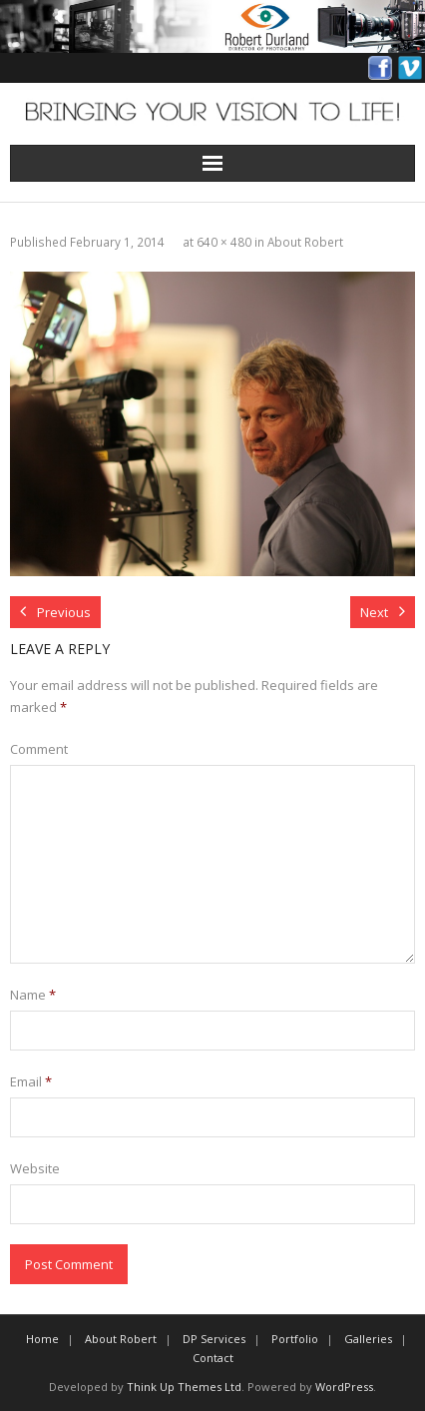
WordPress (344, 1386)
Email (31, 1081)
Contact (213, 1357)
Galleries (368, 1338)
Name (33, 995)
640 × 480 (224, 242)
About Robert (305, 242)
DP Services (214, 1338)
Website (35, 1168)
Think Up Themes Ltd (184, 1386)
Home (42, 1338)
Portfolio (294, 1338)
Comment (39, 749)
